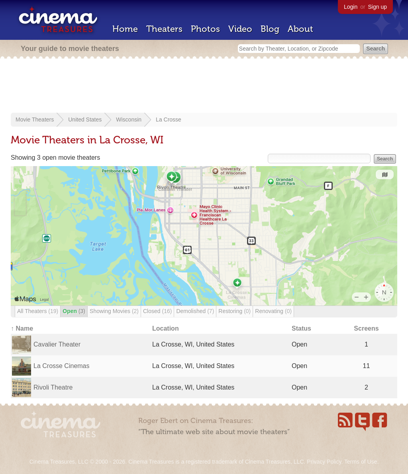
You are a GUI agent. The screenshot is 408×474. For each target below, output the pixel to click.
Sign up (377, 7)
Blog (270, 29)
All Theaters (37, 311)
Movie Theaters (35, 119)
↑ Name (22, 328)
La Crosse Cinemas (61, 365)
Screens (366, 328)
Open (74, 311)
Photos (205, 29)
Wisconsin (128, 119)
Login (350, 7)
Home (125, 29)
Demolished (195, 311)
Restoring (234, 311)
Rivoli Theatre (53, 387)
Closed (157, 311)
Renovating (273, 311)
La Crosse (168, 119)
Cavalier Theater (56, 344)
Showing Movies (114, 311)
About (300, 29)
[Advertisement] (204, 86)
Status (301, 328)
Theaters (164, 29)
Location (165, 328)
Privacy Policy (324, 461)
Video (240, 29)
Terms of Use (360, 461)
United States (85, 119)
